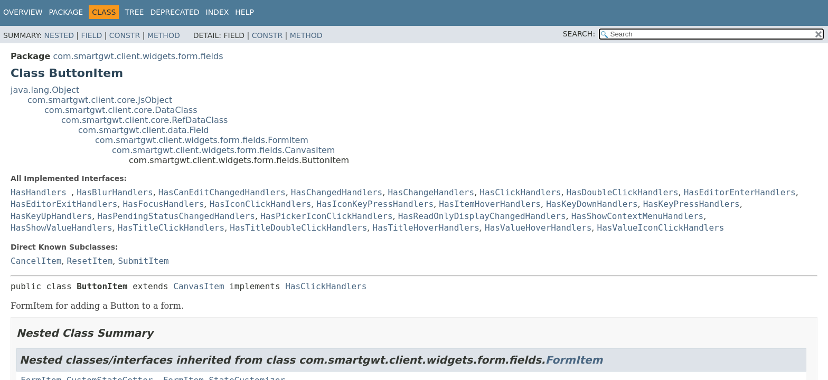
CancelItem (36, 261)
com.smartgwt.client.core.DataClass (120, 110)
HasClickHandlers (520, 192)
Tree (134, 12)
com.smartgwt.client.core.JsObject (99, 100)
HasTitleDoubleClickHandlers (298, 228)
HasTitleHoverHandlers (426, 228)
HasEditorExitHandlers (64, 204)
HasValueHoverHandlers (538, 228)
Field (91, 35)
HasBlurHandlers (115, 192)
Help (244, 12)
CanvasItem (198, 286)
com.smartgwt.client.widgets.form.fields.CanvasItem (223, 150)
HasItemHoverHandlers (490, 204)
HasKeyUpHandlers (51, 216)
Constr (124, 35)
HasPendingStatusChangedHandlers (176, 216)
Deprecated (174, 12)
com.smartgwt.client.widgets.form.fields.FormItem (201, 140)
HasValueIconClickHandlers (660, 228)
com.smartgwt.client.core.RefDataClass (144, 120)
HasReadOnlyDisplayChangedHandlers (482, 216)
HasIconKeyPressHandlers (375, 204)
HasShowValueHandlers (61, 228)
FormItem (574, 360)
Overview (23, 12)
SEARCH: (579, 34)
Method (163, 35)
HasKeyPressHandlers (691, 204)
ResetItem (90, 261)
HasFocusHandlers (163, 204)
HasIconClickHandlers (261, 204)
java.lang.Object (45, 90)
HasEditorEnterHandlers (740, 192)
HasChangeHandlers (431, 192)
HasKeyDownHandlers (591, 204)
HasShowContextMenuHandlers (637, 216)
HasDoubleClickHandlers (623, 192)
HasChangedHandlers (336, 192)
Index (217, 12)
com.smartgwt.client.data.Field (143, 130)
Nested (59, 35)
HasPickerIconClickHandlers (326, 216)
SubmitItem (143, 261)
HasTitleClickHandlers (171, 228)
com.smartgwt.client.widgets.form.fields (138, 56)
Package (66, 12)
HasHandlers (39, 192)
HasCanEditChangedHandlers (222, 192)
